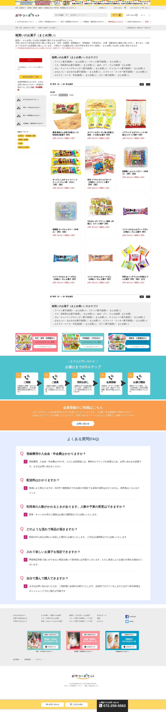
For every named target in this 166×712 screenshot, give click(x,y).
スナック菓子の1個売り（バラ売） (81, 618)
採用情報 (27, 659)
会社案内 (16, 659)
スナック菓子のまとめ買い (50, 618)
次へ (148, 84)
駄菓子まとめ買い (23, 147)
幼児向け (21, 136)
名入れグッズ (102, 615)
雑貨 (98, 618)
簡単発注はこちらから (115, 22)
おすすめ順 (53, 95)
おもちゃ (100, 621)
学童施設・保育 (30, 136)
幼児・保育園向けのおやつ (70, 22)
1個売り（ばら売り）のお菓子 (79, 615)
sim (101, 686)
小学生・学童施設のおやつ (47, 22)
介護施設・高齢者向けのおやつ (93, 22)
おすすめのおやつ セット (25, 22)
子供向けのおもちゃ (20, 621)
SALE (147, 22)
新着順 (72, 95)
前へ (142, 84)
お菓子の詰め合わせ (134, 22)
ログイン (31, 60)
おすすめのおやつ (19, 615)
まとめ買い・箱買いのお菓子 (51, 615)
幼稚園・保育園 (23, 139)
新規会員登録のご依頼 (31, 77)
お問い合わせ (83, 424)
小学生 (20, 143)
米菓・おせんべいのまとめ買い (52, 621)
